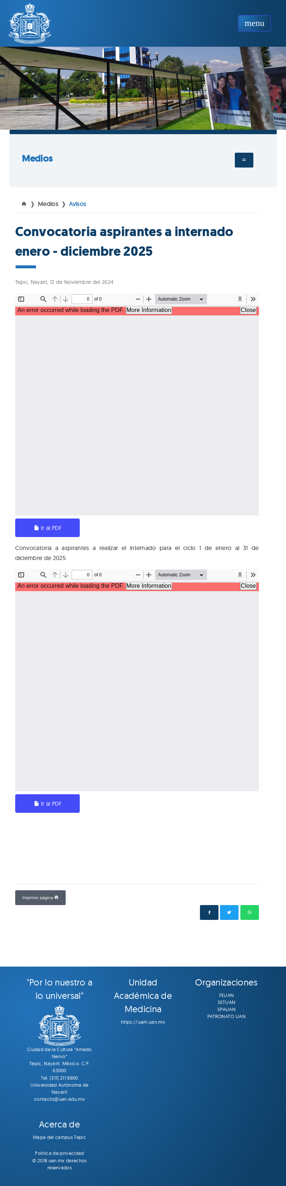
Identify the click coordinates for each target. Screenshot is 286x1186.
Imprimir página (40, 897)
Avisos (77, 204)
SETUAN (227, 1002)
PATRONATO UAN (226, 1016)
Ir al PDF (47, 527)
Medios (37, 158)
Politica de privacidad (59, 1153)
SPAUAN (226, 1009)
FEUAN (226, 995)
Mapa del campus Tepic (59, 1137)
